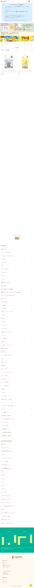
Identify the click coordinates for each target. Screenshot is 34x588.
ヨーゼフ (2, 475)
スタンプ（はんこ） (4, 422)
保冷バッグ (3, 318)
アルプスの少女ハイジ (5, 464)
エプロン (2, 275)
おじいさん (3, 488)
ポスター (2, 358)
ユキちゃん (3, 478)
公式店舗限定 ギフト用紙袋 (6, 435)
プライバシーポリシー (6, 567)
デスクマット (3, 392)
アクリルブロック (4, 395)
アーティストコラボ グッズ (6, 502)
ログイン (4, 579)
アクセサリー (3, 259)
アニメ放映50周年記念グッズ (6, 468)
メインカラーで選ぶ (4, 461)
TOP (2, 43)
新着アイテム (3, 249)
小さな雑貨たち (4, 305)
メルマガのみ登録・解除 (6, 571)
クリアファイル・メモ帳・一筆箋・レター (8, 405)
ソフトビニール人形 (4, 425)
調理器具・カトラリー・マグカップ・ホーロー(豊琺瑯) (10, 292)
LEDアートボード (4, 362)
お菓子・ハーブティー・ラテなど (7, 311)
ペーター (2, 485)
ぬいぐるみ (3, 378)
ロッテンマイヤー (4, 492)
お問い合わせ (5, 581)
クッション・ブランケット (6, 372)
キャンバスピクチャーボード (6, 355)
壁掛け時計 (3, 365)
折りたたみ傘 (3, 285)
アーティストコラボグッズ (6, 252)
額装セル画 (3, 351)
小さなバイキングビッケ (7, 43)
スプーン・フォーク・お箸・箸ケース (7, 295)
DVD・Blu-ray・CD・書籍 (5, 415)
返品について (5, 562)
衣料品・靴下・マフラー (5, 282)
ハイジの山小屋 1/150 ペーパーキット (8, 418)
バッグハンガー (4, 325)
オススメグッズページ (5, 447)
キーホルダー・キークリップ (6, 345)
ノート (2, 402)
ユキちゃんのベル (4, 375)
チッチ (12, 43)
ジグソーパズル (4, 262)
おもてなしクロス (4, 301)
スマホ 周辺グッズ (4, 412)
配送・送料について (6, 560)
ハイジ (2, 471)
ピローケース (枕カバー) (5, 382)
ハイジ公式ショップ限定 (5, 516)
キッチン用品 (3, 308)
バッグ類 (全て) (4, 338)
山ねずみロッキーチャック (6, 499)
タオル (2, 265)
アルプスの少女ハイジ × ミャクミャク (8, 512)
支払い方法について (6, 564)
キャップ (2, 279)
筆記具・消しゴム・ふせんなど (6, 399)
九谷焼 (2, 509)
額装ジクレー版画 (4, 348)
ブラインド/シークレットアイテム (7, 255)
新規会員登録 (5, 577)
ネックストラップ (4, 328)
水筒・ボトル (3, 298)
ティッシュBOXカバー (5, 385)
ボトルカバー (3, 321)
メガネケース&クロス (5, 268)
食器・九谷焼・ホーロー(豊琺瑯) (7, 289)
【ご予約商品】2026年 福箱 (6, 432)
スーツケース (3, 335)
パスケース (3, 314)
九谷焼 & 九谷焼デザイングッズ (6, 451)
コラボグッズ (3, 454)
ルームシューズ (4, 272)
